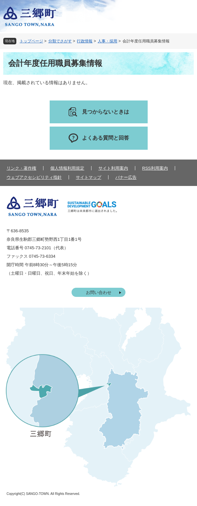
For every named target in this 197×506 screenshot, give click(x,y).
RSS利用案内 (155, 168)
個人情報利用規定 (67, 168)
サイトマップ (88, 177)
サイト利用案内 (113, 168)
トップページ (31, 41)
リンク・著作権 (21, 168)
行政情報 (84, 41)
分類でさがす (60, 41)
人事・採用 (107, 41)
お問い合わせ (98, 292)
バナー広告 (126, 177)
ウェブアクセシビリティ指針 (34, 177)
